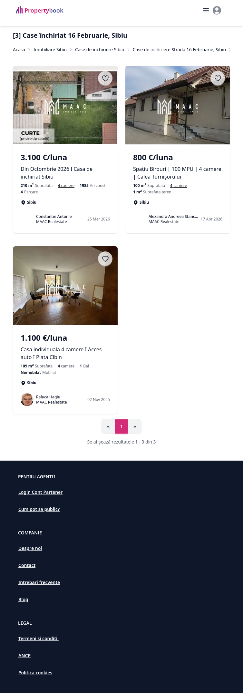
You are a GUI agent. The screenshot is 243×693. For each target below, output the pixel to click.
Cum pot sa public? (39, 509)
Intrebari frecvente (39, 582)
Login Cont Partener (40, 492)
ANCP (24, 655)
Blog (23, 599)
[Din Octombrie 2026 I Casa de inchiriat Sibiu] (65, 166)
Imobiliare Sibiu (50, 49)
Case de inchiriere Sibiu (99, 49)
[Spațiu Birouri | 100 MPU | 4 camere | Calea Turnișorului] (177, 166)
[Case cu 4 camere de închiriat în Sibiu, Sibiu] (66, 185)
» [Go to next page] (134, 426)
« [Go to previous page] (108, 426)
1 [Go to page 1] (121, 426)
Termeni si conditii (38, 638)
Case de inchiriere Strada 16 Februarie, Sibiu (179, 49)
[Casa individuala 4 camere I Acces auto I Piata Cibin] (65, 347)
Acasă (19, 49)
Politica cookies (35, 672)
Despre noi (30, 548)
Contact (26, 565)
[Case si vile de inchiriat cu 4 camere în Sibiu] (66, 366)
